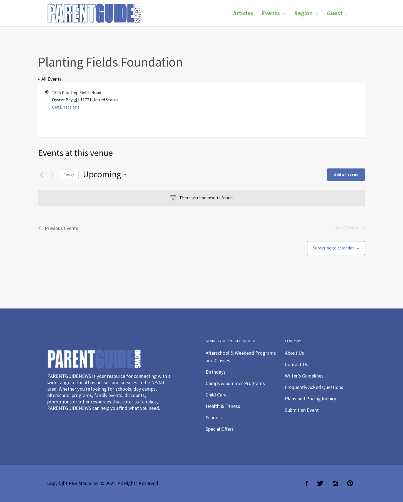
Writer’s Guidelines (304, 376)
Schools (214, 417)
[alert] (201, 198)
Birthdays (216, 372)
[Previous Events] (41, 174)
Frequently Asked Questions (314, 387)
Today (69, 174)
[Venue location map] (282, 110)
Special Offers (220, 429)
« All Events (50, 79)
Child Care (216, 394)
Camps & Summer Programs (235, 383)
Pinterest (350, 483)
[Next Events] (52, 174)
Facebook (306, 483)
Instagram (335, 483)
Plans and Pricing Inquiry (310, 398)
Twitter (320, 483)
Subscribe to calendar (333, 248)
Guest (335, 13)
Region (303, 13)
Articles (243, 13)
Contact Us (296, 364)
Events (271, 13)
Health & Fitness (223, 406)
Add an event (346, 174)
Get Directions (65, 107)
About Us (294, 353)
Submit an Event (302, 410)
